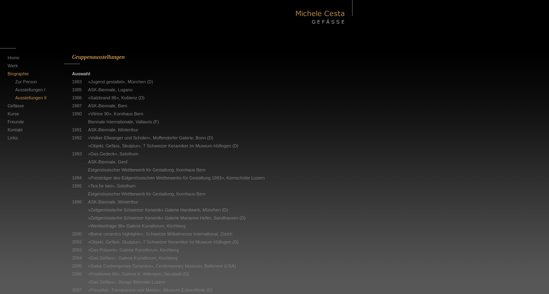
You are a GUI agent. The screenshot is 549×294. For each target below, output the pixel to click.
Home (13, 57)
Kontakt (15, 129)
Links (13, 137)
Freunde (16, 121)
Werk (13, 65)
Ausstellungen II (30, 97)
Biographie (18, 73)
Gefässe (16, 105)
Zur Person (26, 81)
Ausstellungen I (30, 89)
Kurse (13, 113)
